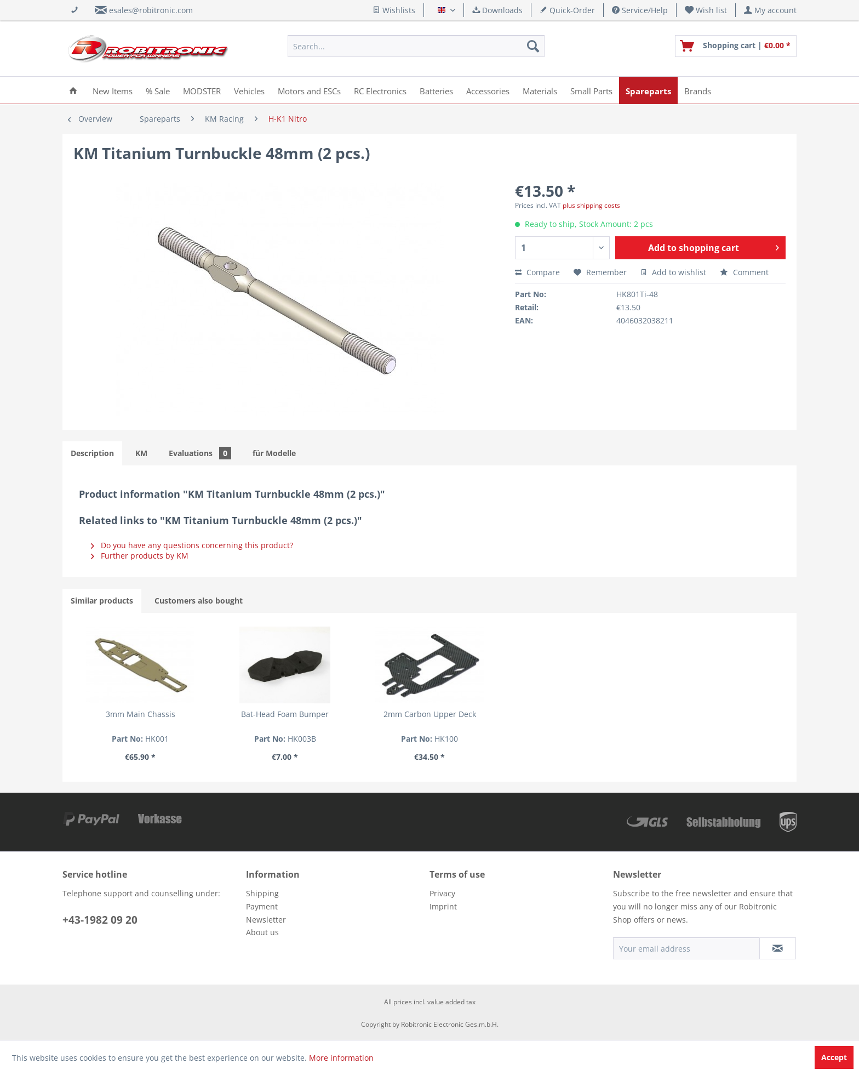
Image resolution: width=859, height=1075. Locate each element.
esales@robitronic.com (151, 10)
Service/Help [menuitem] (640, 10)
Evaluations (200, 453)
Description (92, 453)
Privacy (442, 893)
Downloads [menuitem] (497, 10)
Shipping (262, 893)
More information (341, 1058)
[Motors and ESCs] (309, 90)
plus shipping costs (591, 205)
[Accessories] (488, 90)
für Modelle (274, 453)
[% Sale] (157, 90)
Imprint (443, 906)
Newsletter (266, 919)
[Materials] (540, 90)
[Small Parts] (591, 90)
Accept (834, 1057)
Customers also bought (198, 600)
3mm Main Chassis (140, 714)
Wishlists (394, 10)
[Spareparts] (648, 90)
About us (262, 932)
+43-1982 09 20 (100, 920)
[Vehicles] (249, 90)
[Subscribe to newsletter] (777, 948)
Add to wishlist (673, 272)
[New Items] (112, 90)
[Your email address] (686, 948)
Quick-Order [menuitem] (567, 10)
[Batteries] (436, 90)
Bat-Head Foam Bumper (285, 714)
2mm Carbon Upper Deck (429, 714)
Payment (262, 906)
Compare (537, 272)
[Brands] (698, 90)
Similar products (102, 600)
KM (141, 453)
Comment (744, 272)
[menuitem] (706, 10)
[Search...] (416, 46)
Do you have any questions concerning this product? (192, 545)
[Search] (533, 46)
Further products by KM (139, 555)
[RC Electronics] (380, 90)
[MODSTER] (201, 90)
